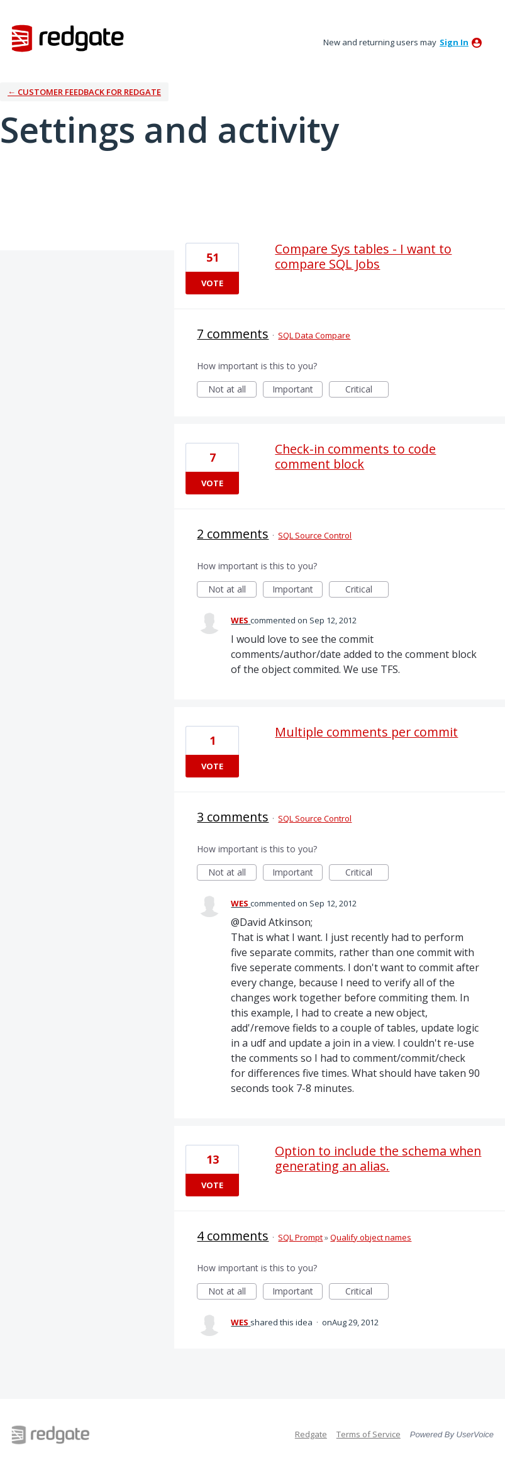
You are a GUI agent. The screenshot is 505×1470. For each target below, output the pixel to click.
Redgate (311, 1434)
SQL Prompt (300, 1237)
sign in (454, 42)
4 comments (233, 1235)
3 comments (233, 816)
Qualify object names (370, 1237)
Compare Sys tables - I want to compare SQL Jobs (363, 256)
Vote (212, 283)
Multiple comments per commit (366, 731)
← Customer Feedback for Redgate (84, 91)
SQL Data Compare (314, 335)
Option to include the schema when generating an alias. (378, 1158)
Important (297, 390)
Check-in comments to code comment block (355, 456)
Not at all (232, 390)
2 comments (233, 533)
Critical (367, 390)
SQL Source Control (315, 535)
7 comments (233, 333)
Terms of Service (368, 1434)
